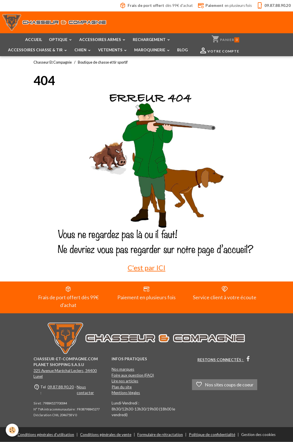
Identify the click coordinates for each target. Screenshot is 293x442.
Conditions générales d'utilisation (45, 434)
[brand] (54, 23)
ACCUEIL (33, 39)
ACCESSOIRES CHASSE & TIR (36, 50)
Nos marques (123, 369)
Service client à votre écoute (224, 293)
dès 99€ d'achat (156, 5)
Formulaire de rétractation (160, 434)
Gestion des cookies (258, 434)
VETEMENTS (110, 50)
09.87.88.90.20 (60, 387)
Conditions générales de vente (105, 434)
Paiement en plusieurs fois (146, 293)
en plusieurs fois (224, 5)
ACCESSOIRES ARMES (100, 39)
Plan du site (122, 387)
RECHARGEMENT (150, 39)
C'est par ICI (146, 267)
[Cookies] (12, 430)
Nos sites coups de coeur (225, 385)
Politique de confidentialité (212, 434)
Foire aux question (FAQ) (133, 375)
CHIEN (80, 50)
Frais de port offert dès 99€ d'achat (68, 297)
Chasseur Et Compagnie (52, 62)
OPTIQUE (58, 39)
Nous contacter (85, 390)
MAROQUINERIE (150, 50)
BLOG (182, 50)
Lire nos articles (125, 381)
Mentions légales (126, 392)
